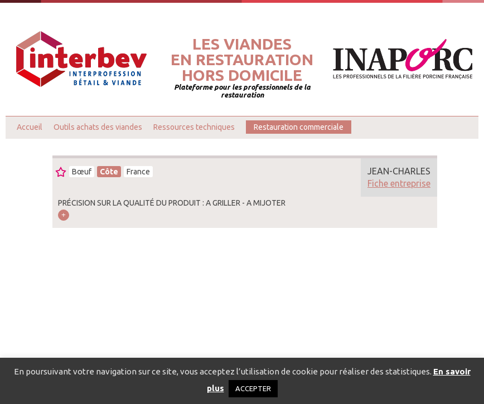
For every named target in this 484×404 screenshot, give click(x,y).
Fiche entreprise (398, 183)
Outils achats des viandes (98, 127)
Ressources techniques (194, 127)
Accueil (29, 127)
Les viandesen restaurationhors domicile (242, 59)
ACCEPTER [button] (253, 388)
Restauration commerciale (298, 127)
